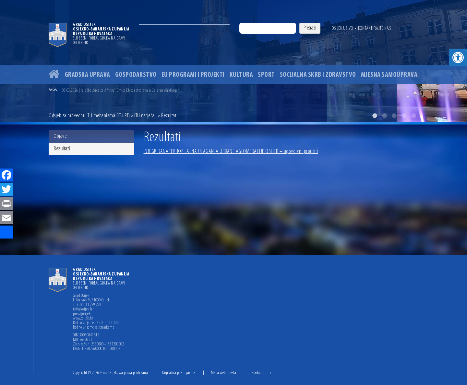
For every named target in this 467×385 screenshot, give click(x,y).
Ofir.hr (266, 372)
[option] (233, 61)
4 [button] (404, 115)
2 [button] (384, 115)
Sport (266, 75)
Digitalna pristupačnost (179, 372)
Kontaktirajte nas (374, 28)
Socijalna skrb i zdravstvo (318, 75)
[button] (458, 57)
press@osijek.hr (84, 314)
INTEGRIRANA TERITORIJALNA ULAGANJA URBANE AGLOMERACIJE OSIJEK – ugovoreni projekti (231, 151)
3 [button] (394, 115)
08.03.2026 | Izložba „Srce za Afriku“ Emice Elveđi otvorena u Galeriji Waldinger (120, 90)
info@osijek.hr (83, 309)
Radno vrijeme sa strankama (93, 327)
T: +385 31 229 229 (87, 305)
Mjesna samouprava (389, 75)
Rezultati (62, 149)
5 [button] (413, 115)
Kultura (241, 75)
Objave (60, 136)
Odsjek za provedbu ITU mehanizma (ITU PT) (89, 116)
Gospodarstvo (136, 75)
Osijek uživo (342, 28)
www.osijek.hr (83, 318)
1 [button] (374, 115)
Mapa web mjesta (223, 372)
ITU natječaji (145, 116)
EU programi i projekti (193, 75)
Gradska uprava (87, 75)
